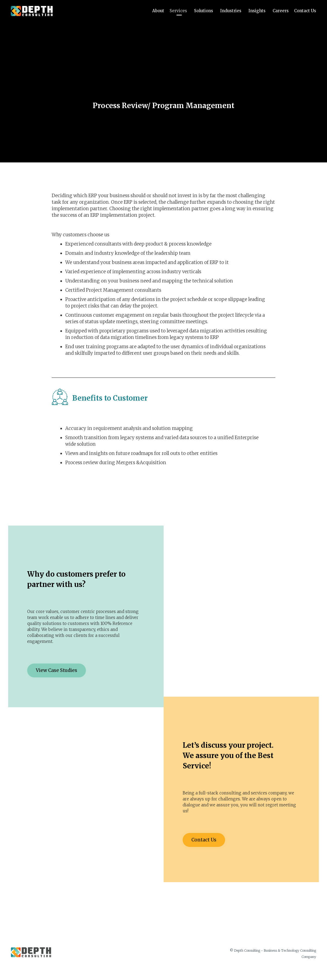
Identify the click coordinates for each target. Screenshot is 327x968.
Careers (281, 10)
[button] (56, 670)
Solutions (204, 10)
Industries (231, 10)
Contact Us (305, 10)
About (158, 10)
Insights (257, 10)
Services (179, 10)
